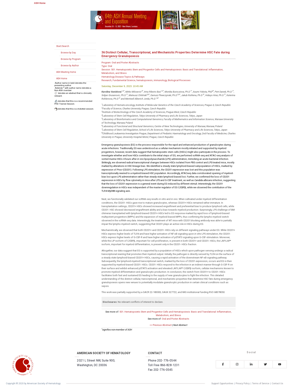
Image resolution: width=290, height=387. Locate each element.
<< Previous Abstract (161, 325)
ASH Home (39, 3)
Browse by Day (68, 52)
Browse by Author (70, 65)
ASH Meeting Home (66, 72)
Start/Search (62, 46)
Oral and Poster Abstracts (175, 318)
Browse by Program (71, 59)
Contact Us (277, 383)
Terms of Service (260, 383)
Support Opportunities (222, 383)
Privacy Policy (243, 383)
